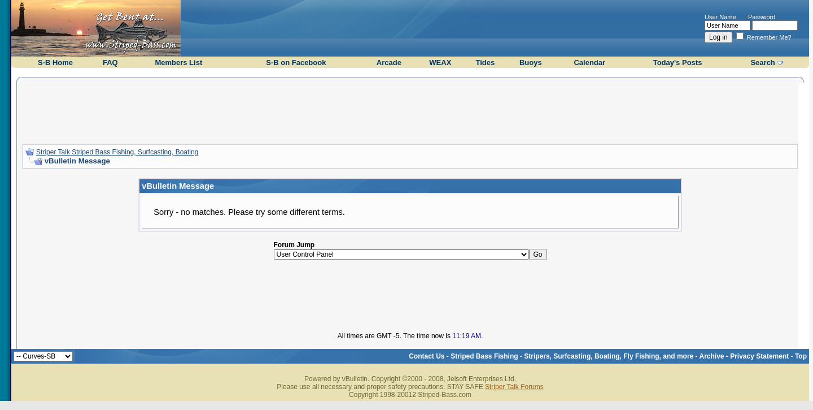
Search (762, 62)
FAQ (110, 62)
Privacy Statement (759, 356)
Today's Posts (677, 62)
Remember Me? (764, 37)
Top (801, 356)
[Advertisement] (410, 109)
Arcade (389, 62)
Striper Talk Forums (514, 387)
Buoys (530, 62)
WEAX (440, 62)
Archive (711, 356)
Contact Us (426, 356)
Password (761, 17)
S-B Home (55, 62)
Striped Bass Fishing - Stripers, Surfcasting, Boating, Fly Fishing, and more (572, 356)
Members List (178, 62)
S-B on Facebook (296, 62)
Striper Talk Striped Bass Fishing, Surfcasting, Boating (117, 152)
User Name (720, 17)
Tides (485, 62)
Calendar (589, 62)
